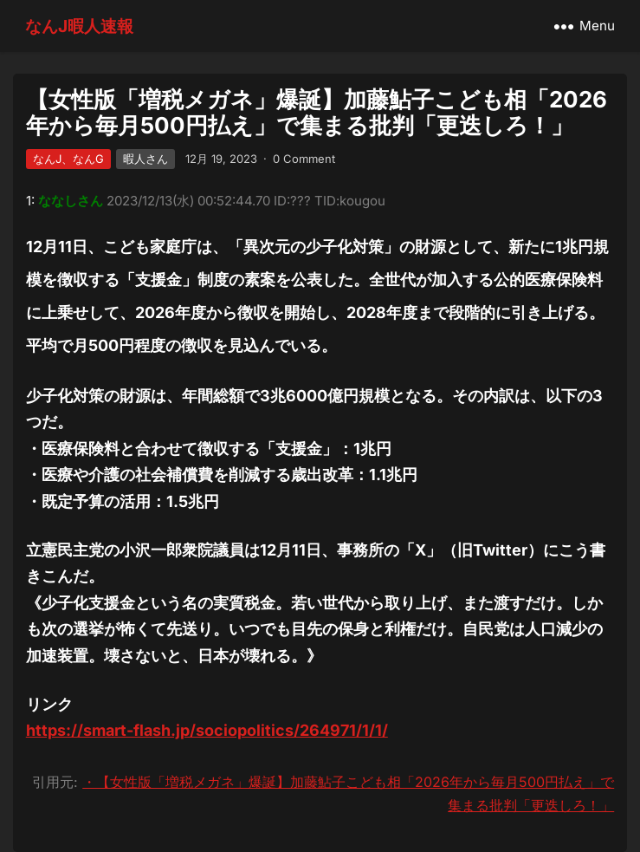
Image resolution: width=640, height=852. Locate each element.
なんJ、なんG (68, 159)
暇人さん (145, 159)
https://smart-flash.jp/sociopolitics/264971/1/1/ (207, 730)
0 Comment (304, 159)
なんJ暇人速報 (79, 26)
